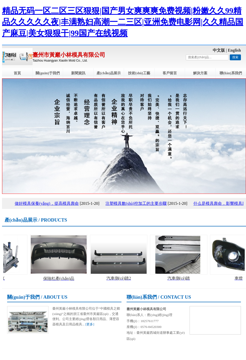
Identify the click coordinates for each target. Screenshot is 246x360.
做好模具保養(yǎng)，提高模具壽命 (48, 203)
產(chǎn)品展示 (109, 73)
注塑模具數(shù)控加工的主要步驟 (137, 203)
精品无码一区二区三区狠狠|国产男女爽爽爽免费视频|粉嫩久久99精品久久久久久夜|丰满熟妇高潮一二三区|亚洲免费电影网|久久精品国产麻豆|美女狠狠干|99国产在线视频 (122, 22)
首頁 (17, 73)
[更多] (89, 324)
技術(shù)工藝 (139, 73)
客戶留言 (170, 73)
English (234, 50)
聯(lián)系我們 (231, 73)
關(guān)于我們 (48, 73)
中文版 (219, 50)
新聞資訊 (78, 73)
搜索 (235, 57)
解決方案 (200, 73)
